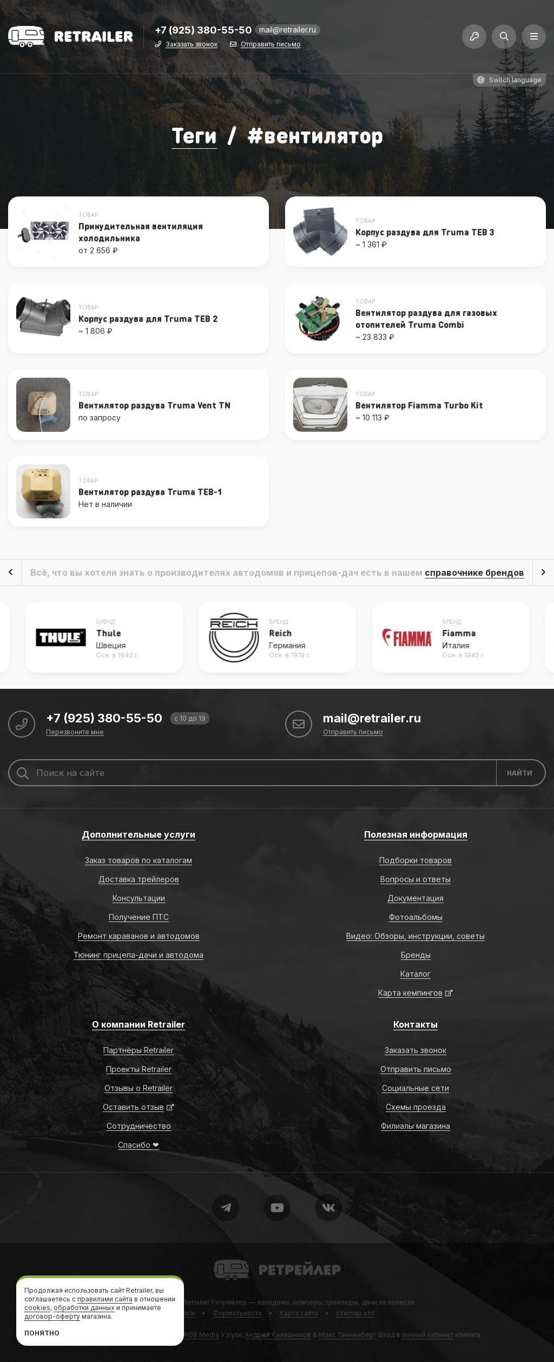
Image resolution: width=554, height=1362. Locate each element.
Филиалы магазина (415, 1125)
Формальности (237, 1313)
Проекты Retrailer (139, 1069)
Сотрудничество (139, 1125)
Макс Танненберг (348, 1335)
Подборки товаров (415, 860)
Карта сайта (299, 1313)
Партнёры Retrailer (138, 1050)
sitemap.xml (355, 1313)
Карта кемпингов (410, 992)
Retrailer (227, 1259)
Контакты (415, 1024)
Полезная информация (415, 834)
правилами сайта (105, 1299)
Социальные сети (415, 1088)
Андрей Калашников (278, 1335)
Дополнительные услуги (138, 834)
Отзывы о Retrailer (138, 1088)
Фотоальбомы (416, 917)
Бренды (416, 954)
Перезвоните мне (75, 732)
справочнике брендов (474, 572)
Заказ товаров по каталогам (138, 860)
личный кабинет (427, 1335)
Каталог (415, 973)
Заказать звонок (191, 44)
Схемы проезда (416, 1106)
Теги (194, 134)
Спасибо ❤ (138, 1144)
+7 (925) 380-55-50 (203, 30)
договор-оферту (52, 1316)
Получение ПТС (139, 917)
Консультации (139, 898)
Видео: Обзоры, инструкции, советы (415, 935)
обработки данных (84, 1308)
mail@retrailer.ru (287, 29)
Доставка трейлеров (138, 879)
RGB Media (201, 1335)
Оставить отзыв (133, 1106)
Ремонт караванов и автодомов (139, 935)
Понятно (42, 1333)
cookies (37, 1308)
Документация (415, 898)
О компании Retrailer (138, 1024)
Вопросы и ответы (415, 879)
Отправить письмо (271, 44)
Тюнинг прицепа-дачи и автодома (138, 954)
